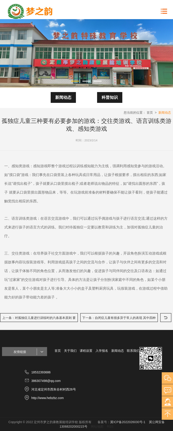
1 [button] (75, 81)
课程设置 (86, 350)
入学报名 (102, 350)
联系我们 (133, 350)
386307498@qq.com (46, 381)
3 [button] (98, 81)
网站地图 (97, 426)
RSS (110, 426)
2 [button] (86, 81)
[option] (86, 53)
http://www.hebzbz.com (47, 398)
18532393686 (41, 372)
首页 (150, 112)
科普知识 (110, 97)
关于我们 (70, 350)
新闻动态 (63, 97)
